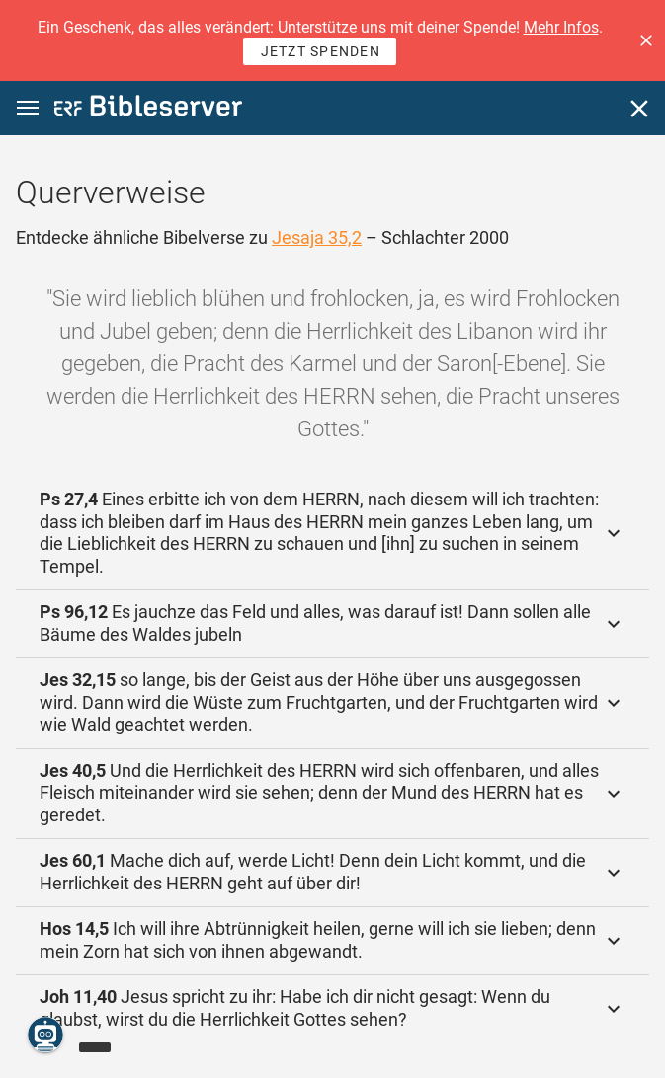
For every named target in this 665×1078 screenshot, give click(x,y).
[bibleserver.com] (148, 109)
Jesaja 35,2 (317, 237)
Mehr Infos (561, 27)
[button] (646, 40)
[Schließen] (639, 108)
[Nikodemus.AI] (45, 1034)
